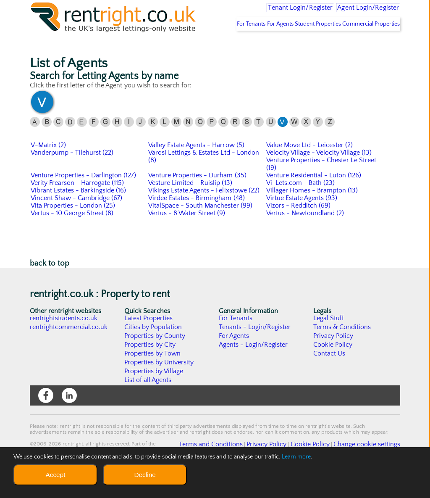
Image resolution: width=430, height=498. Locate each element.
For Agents (257, 48)
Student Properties (304, 48)
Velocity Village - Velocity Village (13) (319, 177)
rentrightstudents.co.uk (64, 342)
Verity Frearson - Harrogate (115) (78, 207)
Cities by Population (153, 351)
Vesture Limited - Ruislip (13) (190, 207)
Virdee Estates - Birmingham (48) (197, 222)
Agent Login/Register (357, 12)
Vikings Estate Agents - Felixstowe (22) (204, 215)
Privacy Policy (333, 360)
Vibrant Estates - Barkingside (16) (79, 215)
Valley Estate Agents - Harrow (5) (196, 169)
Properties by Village (154, 395)
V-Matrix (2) (48, 169)
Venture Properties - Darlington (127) (84, 199)
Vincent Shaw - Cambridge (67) (77, 222)
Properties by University (159, 386)
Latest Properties (148, 342)
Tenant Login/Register (266, 12)
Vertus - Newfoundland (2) (305, 237)
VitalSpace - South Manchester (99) (200, 230)
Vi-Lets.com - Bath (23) (301, 207)
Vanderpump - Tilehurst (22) (72, 177)
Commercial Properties (366, 48)
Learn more (296, 456)
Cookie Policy (333, 369)
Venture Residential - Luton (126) (314, 199)
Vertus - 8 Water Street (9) (187, 237)
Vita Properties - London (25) (73, 230)
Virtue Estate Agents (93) (302, 222)
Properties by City (150, 369)
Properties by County (155, 360)
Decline (144, 474)
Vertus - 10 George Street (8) (72, 237)
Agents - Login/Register (253, 369)
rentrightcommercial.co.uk (69, 351)
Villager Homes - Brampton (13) (312, 215)
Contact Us (329, 378)
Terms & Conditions (342, 351)
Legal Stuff (328, 342)
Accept (55, 474)
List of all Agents (148, 404)
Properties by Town (152, 378)
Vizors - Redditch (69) (298, 230)
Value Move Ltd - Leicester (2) (310, 169)
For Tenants (218, 48)
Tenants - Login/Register (255, 351)
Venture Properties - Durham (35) (197, 199)
